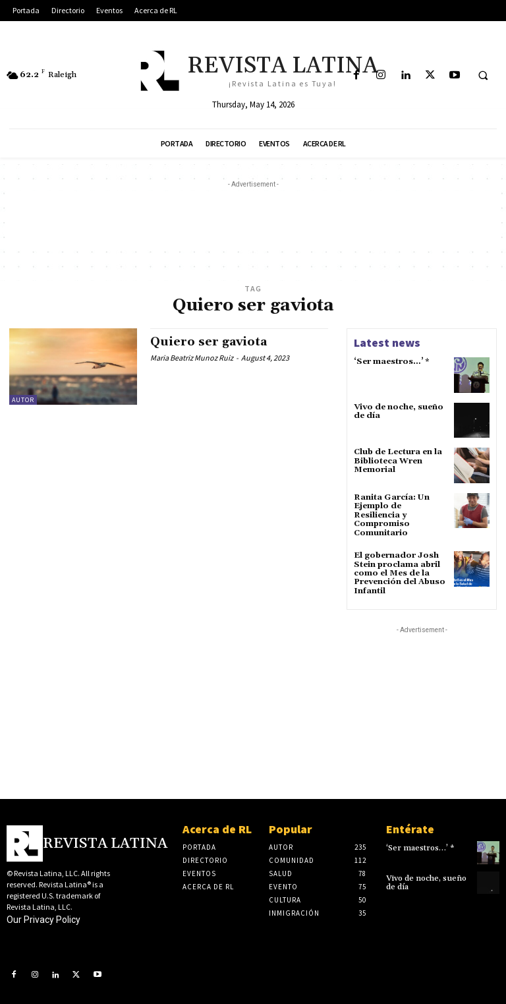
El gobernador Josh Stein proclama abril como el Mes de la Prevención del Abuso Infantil (399, 572)
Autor (23, 400)
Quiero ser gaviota (208, 341)
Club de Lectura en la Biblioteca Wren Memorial (397, 460)
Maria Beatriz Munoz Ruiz (191, 358)
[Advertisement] (253, 221)
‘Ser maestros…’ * (391, 362)
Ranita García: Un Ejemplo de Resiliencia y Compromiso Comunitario (391, 514)
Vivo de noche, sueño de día (398, 411)
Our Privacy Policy (43, 917)
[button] (482, 75)
